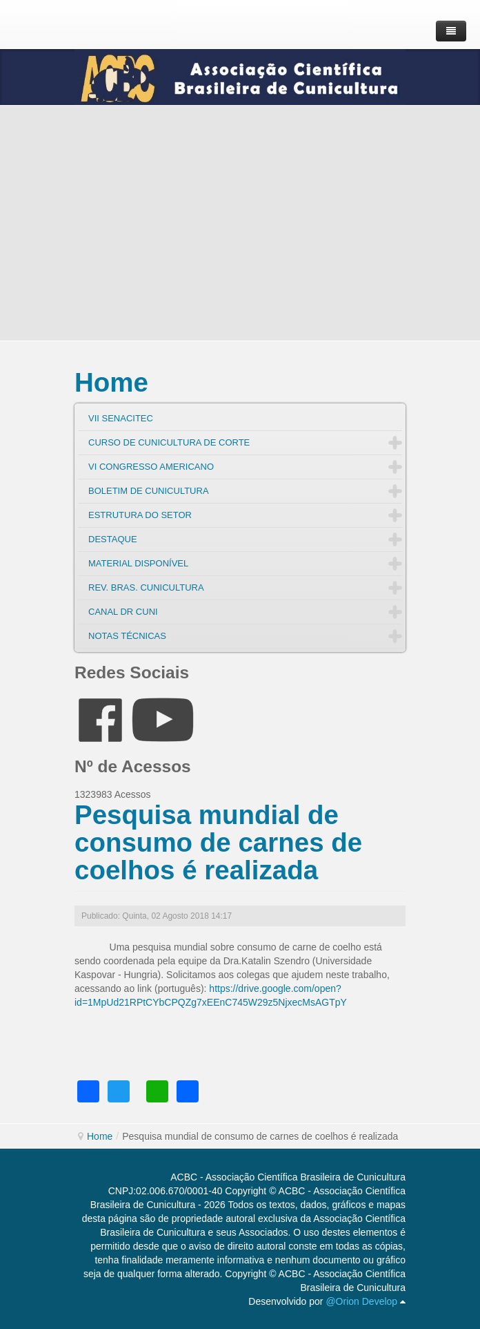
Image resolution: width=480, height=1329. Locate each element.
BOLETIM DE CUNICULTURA (148, 491)
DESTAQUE (112, 539)
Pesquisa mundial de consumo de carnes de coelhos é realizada (218, 842)
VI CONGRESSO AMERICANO (151, 466)
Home (111, 382)
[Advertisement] (240, 223)
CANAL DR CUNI (123, 611)
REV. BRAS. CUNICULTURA (146, 587)
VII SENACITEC (120, 418)
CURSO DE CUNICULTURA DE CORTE (169, 442)
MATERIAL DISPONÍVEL (138, 563)
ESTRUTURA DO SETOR (140, 515)
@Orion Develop (361, 1301)
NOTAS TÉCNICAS (127, 636)
